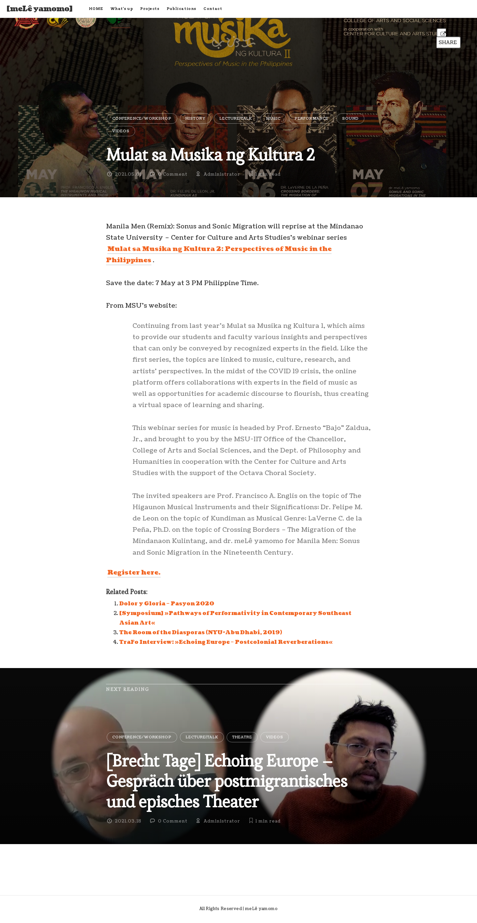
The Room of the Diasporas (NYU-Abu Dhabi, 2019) (200, 632)
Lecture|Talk (235, 118)
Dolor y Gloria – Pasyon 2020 (166, 603)
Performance (311, 118)
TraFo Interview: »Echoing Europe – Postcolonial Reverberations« (226, 642)
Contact (212, 8)
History (195, 118)
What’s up (121, 8)
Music (273, 118)
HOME (96, 8)
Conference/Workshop (142, 118)
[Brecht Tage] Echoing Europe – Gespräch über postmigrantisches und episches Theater (226, 781)
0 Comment (172, 174)
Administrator (222, 174)
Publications (181, 8)
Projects (149, 8)
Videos (121, 131)
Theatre (242, 737)
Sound (350, 118)
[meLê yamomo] (40, 9)
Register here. (134, 572)
